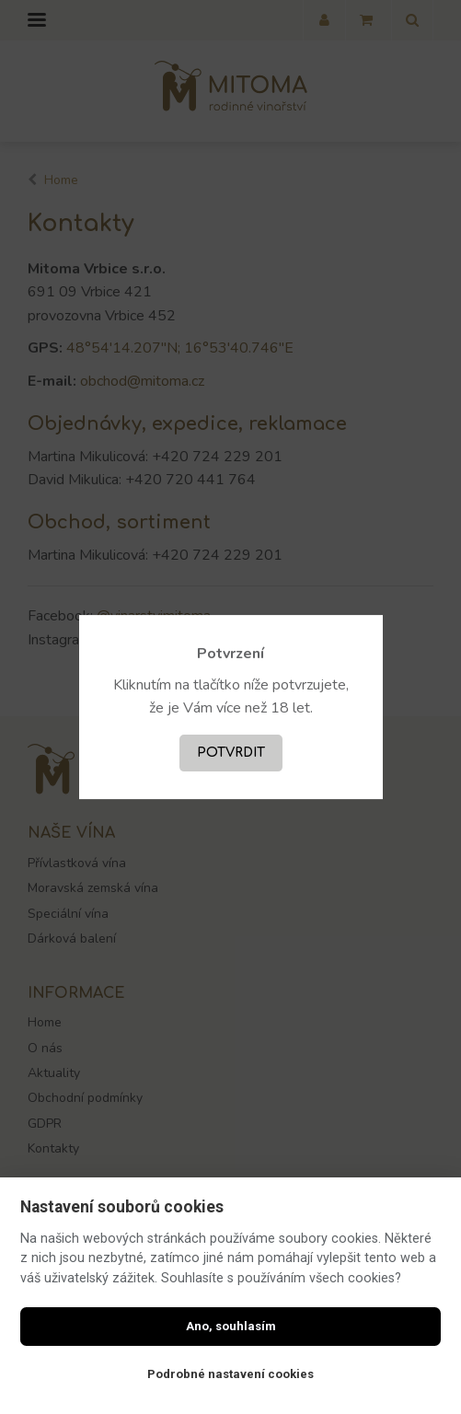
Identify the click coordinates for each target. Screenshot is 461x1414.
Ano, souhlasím (231, 1326)
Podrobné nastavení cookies (230, 1374)
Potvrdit (231, 752)
